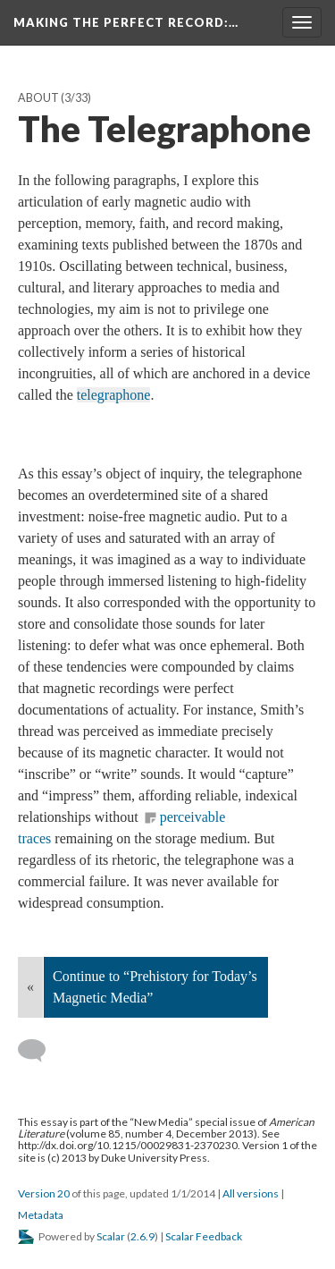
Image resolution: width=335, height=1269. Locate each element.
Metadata (40, 1215)
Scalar (110, 1236)
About (38, 98)
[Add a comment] (40, 1050)
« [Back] (30, 986)
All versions (250, 1193)
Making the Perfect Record (126, 22)
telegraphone (114, 394)
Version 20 (44, 1193)
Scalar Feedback (203, 1236)
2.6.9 (142, 1236)
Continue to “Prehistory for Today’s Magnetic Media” (155, 987)
